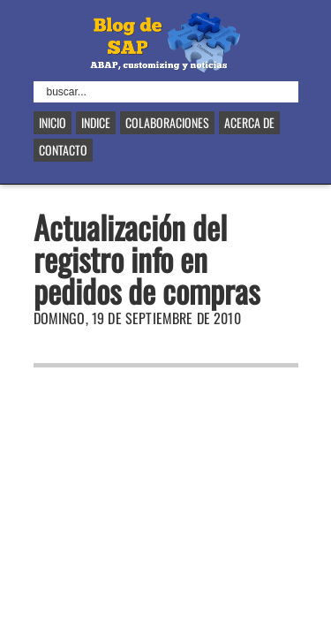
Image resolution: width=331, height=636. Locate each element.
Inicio (52, 122)
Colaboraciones (167, 122)
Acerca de (249, 122)
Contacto (63, 149)
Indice (95, 122)
